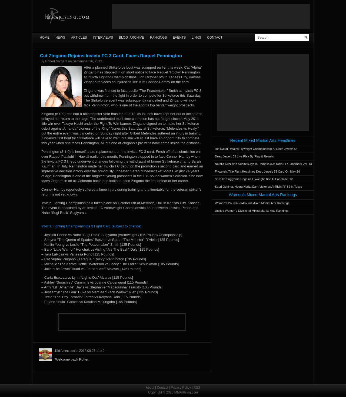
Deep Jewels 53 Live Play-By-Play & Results (244, 156)
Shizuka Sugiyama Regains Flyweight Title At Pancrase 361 (254, 179)
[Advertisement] (210, 16)
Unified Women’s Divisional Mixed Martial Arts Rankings (251, 210)
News (60, 37)
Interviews (103, 37)
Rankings (158, 37)
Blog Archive (131, 37)
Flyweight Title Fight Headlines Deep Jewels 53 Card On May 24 (257, 171)
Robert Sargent (56, 61)
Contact (214, 37)
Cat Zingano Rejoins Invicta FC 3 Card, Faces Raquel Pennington (111, 55)
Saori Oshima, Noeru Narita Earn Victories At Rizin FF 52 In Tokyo (258, 186)
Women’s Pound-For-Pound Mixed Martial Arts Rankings (252, 203)
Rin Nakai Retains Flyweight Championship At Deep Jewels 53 (256, 148)
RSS (197, 387)
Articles (79, 37)
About (150, 387)
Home (44, 37)
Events (179, 37)
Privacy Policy (181, 387)
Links (196, 37)
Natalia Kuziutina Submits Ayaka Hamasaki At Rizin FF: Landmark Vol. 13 (263, 164)
